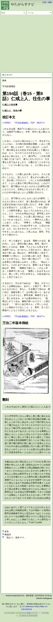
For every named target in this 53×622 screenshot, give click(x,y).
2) (14, 131)
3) (40, 258)
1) (22, 128)
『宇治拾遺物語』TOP (24, 123)
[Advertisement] (26, 44)
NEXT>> (41, 123)
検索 (24, 13)
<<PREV (6, 123)
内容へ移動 (47, 2)
